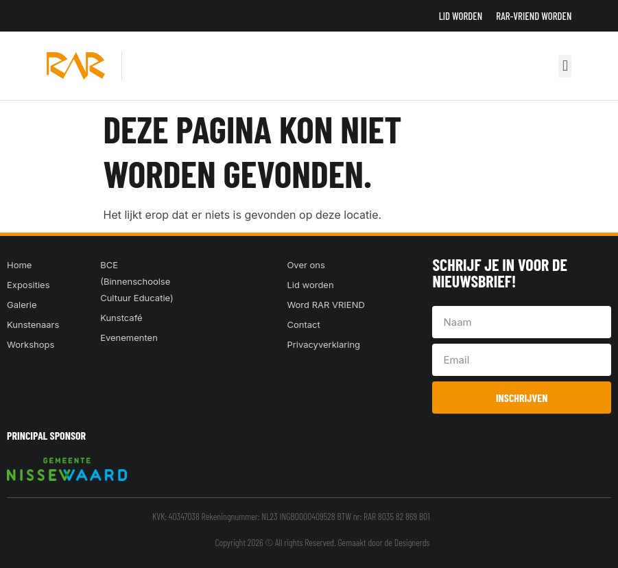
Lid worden (461, 16)
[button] (564, 66)
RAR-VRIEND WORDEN (533, 16)
